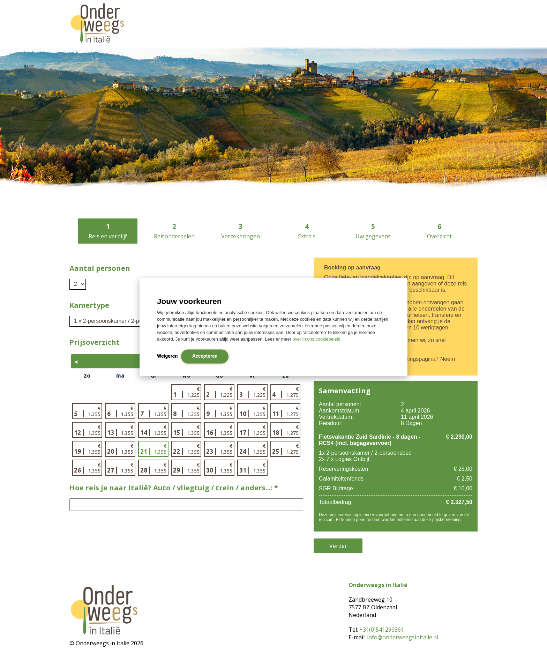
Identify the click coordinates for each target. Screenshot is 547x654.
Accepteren (204, 356)
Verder (338, 546)
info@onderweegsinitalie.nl (402, 637)
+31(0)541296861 (381, 629)
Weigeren (167, 356)
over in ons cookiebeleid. (317, 339)
